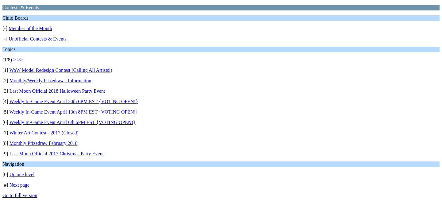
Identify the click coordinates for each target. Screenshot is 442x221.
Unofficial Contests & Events (38, 38)
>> (20, 59)
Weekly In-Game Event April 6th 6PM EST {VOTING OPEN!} (72, 122)
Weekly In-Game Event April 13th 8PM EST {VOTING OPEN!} (73, 111)
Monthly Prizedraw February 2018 (44, 143)
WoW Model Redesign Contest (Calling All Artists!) (60, 70)
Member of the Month (30, 28)
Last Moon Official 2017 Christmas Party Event (57, 153)
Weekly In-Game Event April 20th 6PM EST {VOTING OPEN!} (73, 101)
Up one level (22, 174)
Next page (19, 185)
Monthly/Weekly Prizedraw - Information (50, 80)
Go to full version (19, 195)
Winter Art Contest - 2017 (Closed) (44, 132)
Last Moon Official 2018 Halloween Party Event (57, 91)
